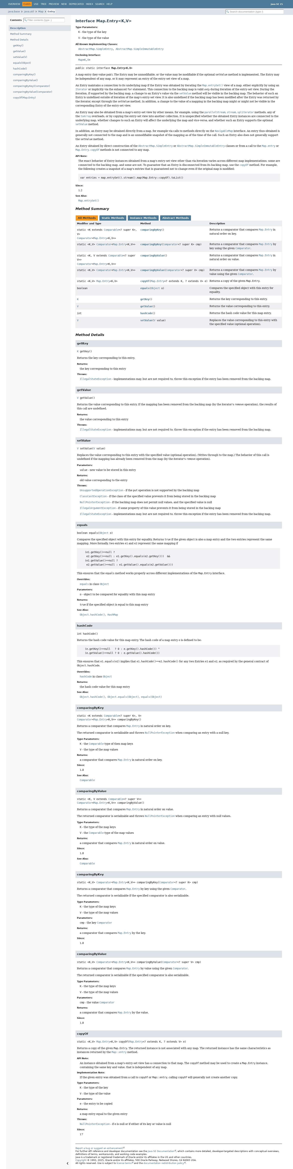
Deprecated (76, 4)
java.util (29, 11)
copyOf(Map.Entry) (24, 97)
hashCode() (20, 68)
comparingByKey (150, 229)
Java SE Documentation (161, 1151)
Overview (14, 4)
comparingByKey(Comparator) (31, 86)
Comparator (84, 238)
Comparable (111, 229)
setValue (146, 320)
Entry (51, 11)
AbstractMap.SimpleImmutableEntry (140, 48)
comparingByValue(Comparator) (32, 91)
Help (109, 4)
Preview (54, 4)
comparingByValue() (25, 80)
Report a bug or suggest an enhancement (99, 1148)
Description (18, 28)
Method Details (19, 39)
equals (144, 288)
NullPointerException (95, 502)
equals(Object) (22, 62)
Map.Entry (100, 238)
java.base (14, 11)
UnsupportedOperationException (101, 490)
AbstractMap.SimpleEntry (95, 48)
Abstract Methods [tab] (175, 217)
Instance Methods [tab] (143, 217)
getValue (146, 306)
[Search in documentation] (255, 11)
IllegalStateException (95, 378)
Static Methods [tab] (113, 217)
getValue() (19, 51)
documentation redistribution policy (164, 1163)
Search (99, 4)
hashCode (146, 313)
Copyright (81, 1160)
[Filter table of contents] (44, 20)
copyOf (144, 281)
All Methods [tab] (87, 217)
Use (36, 4)
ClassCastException (93, 496)
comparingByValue (152, 255)
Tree (44, 4)
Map (40, 11)
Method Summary (21, 33)
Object (155, 288)
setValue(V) (20, 57)
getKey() (18, 45)
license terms (124, 1163)
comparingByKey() (24, 74)
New (64, 4)
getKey (144, 299)
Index (89, 4)
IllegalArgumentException (98, 508)
